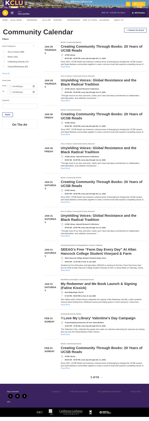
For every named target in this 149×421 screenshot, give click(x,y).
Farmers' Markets (95, 249)
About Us (118, 24)
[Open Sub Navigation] (23, 24)
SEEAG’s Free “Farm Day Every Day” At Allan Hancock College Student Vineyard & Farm (98, 255)
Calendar (104, 24)
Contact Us (56, 396)
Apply (7, 119)
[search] (19, 110)
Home (5, 24)
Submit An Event (136, 34)
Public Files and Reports (79, 396)
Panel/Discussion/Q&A (69, 284)
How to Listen (90, 24)
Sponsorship (73, 24)
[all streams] (138, 17)
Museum (91, 80)
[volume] (12, 17)
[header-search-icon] (129, 6)
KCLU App (46, 24)
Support (57, 24)
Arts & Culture (66, 80)
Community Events (74, 46)
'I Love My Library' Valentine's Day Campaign (98, 322)
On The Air (19, 128)
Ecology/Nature (82, 249)
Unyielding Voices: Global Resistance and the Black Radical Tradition (98, 86)
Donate (140, 6)
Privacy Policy (136, 396)
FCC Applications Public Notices (109, 396)
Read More (65, 71)
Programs (32, 24)
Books (63, 46)
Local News (16, 24)
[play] (5, 17)
